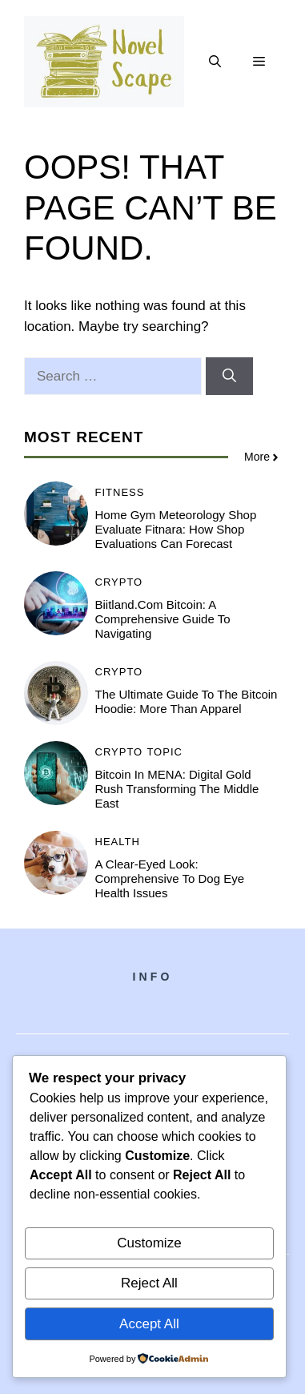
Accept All (149, 1324)
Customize (149, 1243)
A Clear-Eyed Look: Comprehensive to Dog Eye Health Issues (170, 878)
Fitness (120, 492)
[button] (215, 62)
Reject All (149, 1283)
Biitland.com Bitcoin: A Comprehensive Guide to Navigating (163, 619)
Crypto (119, 582)
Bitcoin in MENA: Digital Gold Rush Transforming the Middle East (177, 789)
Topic (164, 752)
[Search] (229, 376)
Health (117, 841)
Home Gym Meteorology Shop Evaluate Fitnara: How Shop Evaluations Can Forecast (176, 529)
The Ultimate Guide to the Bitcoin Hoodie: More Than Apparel (186, 701)
